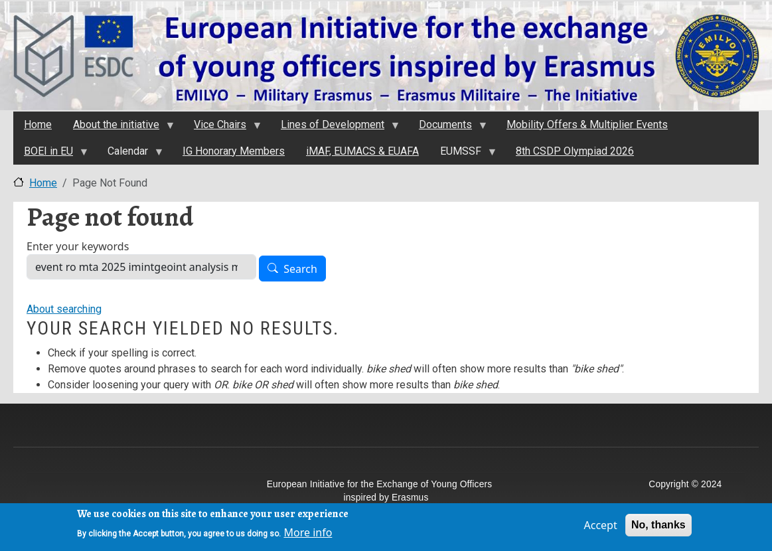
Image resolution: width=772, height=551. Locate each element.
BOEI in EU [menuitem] (50, 155)
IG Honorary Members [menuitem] (234, 151)
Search (300, 269)
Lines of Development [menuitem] (334, 128)
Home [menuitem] (38, 124)
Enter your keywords (78, 246)
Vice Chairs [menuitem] (222, 128)
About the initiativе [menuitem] (118, 128)
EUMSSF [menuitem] (462, 155)
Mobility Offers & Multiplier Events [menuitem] (587, 124)
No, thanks (658, 528)
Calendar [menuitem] (130, 155)
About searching (64, 309)
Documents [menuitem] (447, 128)
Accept (600, 528)
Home (43, 183)
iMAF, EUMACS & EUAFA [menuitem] (362, 151)
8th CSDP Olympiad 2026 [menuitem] (575, 151)
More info (307, 535)
